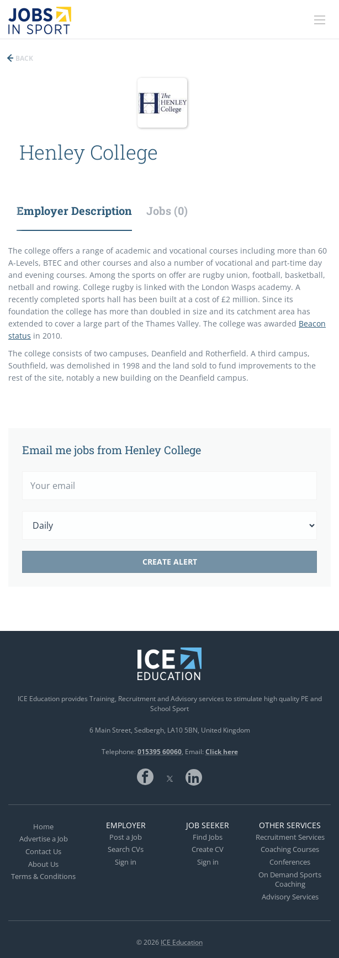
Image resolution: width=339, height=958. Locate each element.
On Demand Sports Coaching (289, 879)
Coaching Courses (290, 849)
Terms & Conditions (43, 876)
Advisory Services (290, 897)
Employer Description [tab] (74, 210)
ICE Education (182, 942)
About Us (43, 864)
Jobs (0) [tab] (167, 210)
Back (23, 58)
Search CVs (126, 849)
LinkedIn (194, 776)
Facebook (145, 776)
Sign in (125, 862)
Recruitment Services (290, 837)
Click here (221, 751)
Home (43, 826)
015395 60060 (159, 751)
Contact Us (43, 851)
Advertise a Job (43, 839)
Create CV (208, 849)
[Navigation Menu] (319, 19)
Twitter (169, 776)
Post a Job (125, 837)
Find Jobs (208, 837)
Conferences (289, 862)
